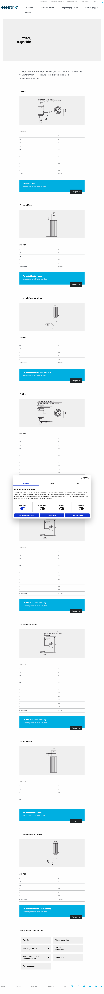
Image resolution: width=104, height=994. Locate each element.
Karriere (28, 13)
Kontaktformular (72, 2)
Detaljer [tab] (52, 483)
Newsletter (43, 2)
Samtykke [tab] (26, 483)
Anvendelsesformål (46, 8)
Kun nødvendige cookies (26, 515)
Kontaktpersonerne (57, 2)
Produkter (29, 8)
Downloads (85, 2)
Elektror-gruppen (91, 8)
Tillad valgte (52, 515)
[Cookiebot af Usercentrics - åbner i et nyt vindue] (82, 478)
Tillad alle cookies (77, 515)
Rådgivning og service (69, 8)
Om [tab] (78, 483)
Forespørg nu (76, 193)
